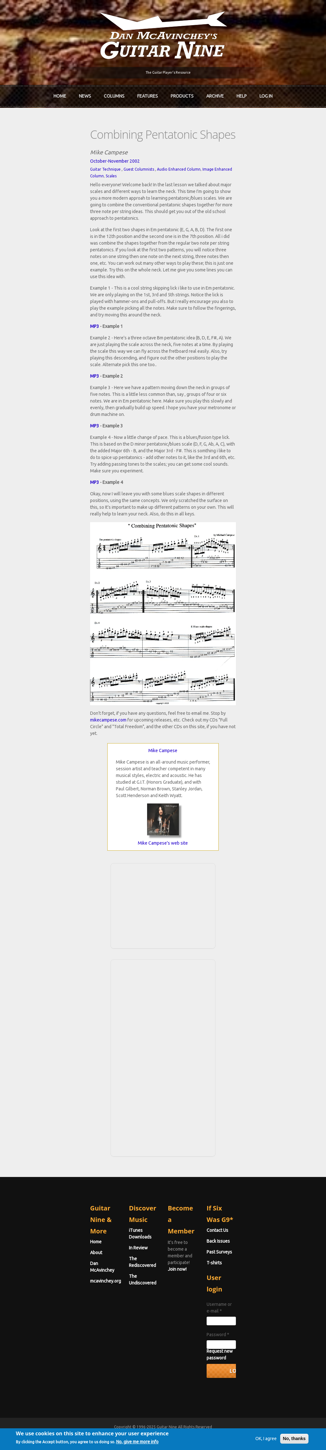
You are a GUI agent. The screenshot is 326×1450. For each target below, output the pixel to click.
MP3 (22, 252)
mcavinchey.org (33, 1284)
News (85, 93)
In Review (102, 1262)
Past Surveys (255, 1273)
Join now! (208, 1258)
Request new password (266, 1354)
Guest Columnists (67, 162)
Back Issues (254, 1262)
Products (182, 93)
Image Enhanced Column (153, 162)
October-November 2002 (43, 154)
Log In (266, 93)
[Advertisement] (163, 938)
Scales (182, 162)
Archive (215, 93)
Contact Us (253, 1251)
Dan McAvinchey (34, 1273)
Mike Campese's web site (163, 875)
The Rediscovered (111, 1273)
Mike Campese (163, 783)
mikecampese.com (173, 759)
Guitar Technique (33, 162)
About (24, 1262)
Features (147, 93)
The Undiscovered (111, 1284)
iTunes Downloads (111, 1251)
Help (242, 93)
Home (59, 93)
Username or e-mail (263, 1314)
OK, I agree (249, 1438)
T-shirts (250, 1284)
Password (254, 1337)
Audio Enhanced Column (107, 162)
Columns (114, 93)
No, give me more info (154, 1443)
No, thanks (277, 1438)
